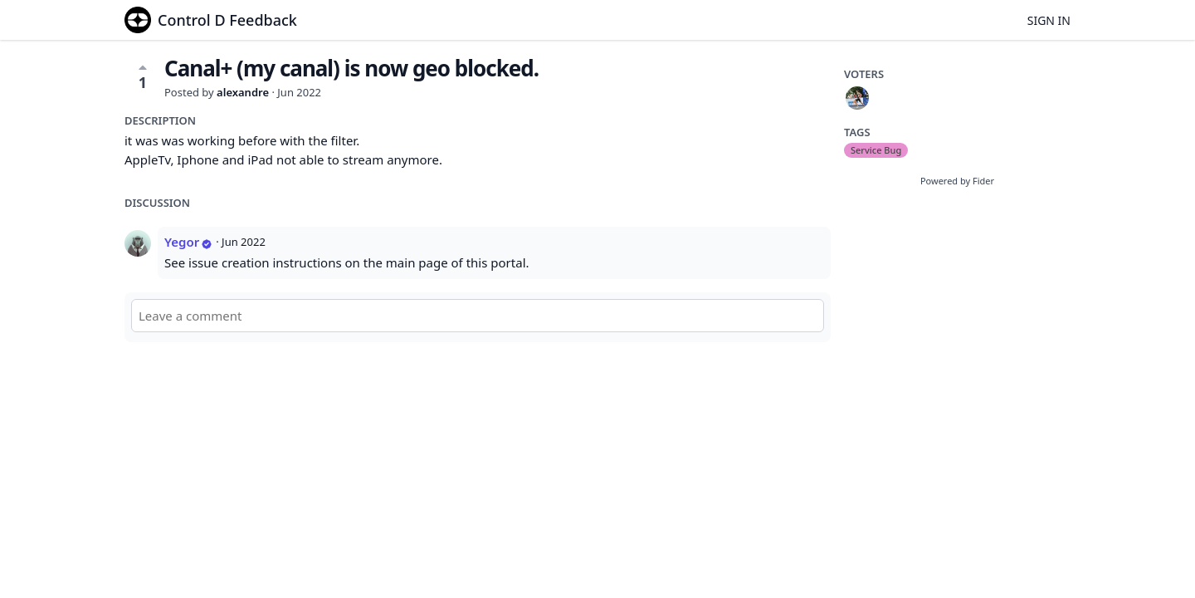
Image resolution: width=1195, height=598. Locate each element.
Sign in (1049, 20)
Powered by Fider (957, 180)
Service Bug (876, 150)
